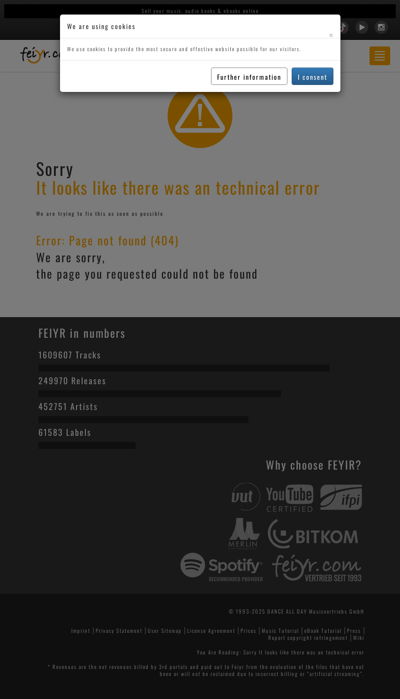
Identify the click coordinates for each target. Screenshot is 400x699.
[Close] (331, 35)
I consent (312, 77)
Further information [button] (249, 77)
